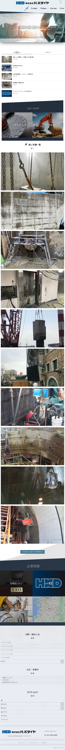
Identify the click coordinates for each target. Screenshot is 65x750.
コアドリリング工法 (6, 642)
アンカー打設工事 (5, 657)
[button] (60, 2)
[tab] (17, 52)
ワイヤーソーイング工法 (7, 646)
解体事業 (3, 661)
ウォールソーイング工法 (7, 650)
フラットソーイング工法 (7, 653)
